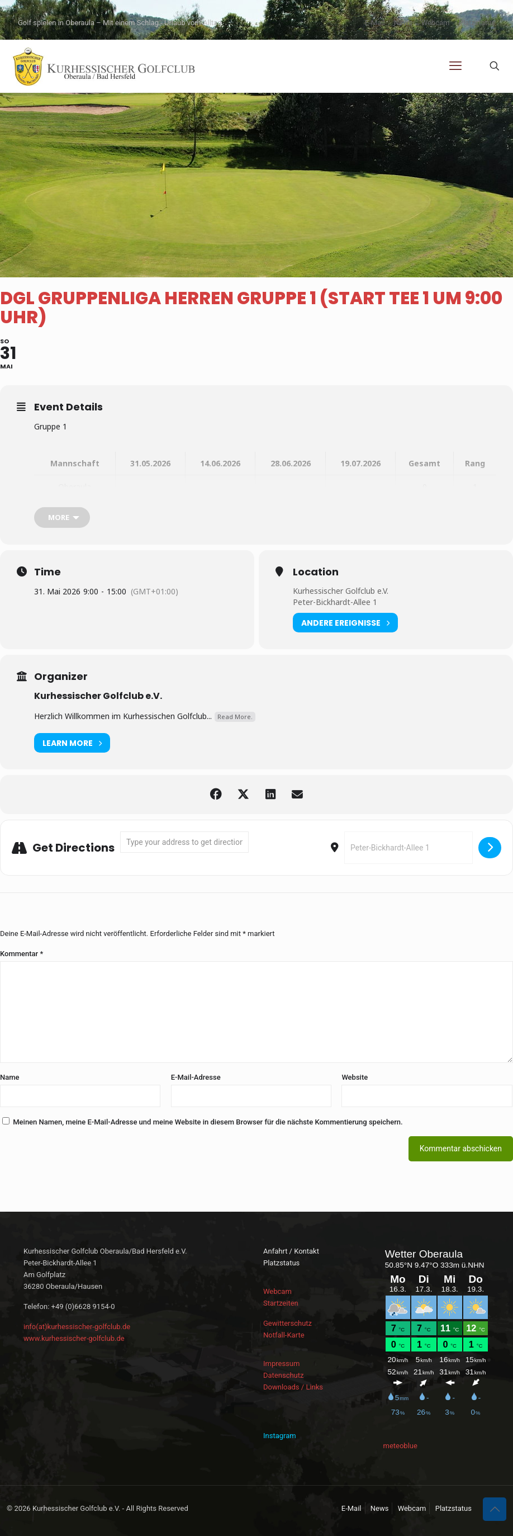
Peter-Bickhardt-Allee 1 (335, 602)
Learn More (72, 743)
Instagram (279, 1435)
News (403, 22)
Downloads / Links (293, 1387)
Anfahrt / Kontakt (291, 1251)
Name (10, 1077)
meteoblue (400, 1446)
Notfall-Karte (284, 1335)
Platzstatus (477, 22)
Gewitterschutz (287, 1323)
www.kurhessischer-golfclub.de (74, 1338)
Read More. (235, 716)
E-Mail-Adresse (196, 1077)
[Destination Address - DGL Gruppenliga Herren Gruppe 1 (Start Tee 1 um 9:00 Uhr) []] (408, 847)
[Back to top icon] (494, 1509)
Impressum (281, 1363)
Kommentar (21, 953)
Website (354, 1077)
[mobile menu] (455, 65)
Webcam (435, 22)
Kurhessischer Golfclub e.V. (340, 590)
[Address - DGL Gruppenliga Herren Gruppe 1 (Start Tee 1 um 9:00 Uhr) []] (184, 842)
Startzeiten (280, 1303)
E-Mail (375, 22)
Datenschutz (283, 1375)
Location (316, 572)
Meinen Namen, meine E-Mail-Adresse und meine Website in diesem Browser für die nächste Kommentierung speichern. (207, 1122)
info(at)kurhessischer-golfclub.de (76, 1326)
